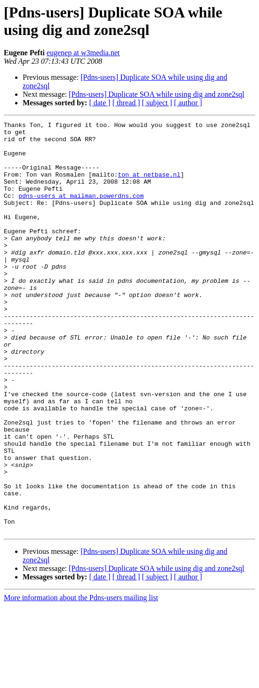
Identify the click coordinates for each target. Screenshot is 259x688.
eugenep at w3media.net (83, 53)
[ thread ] (126, 103)
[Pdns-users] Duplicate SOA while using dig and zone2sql (156, 94)
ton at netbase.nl (149, 185)
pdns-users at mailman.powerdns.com (80, 211)
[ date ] (99, 103)
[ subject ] (157, 103)
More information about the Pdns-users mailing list (81, 680)
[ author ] (188, 103)
